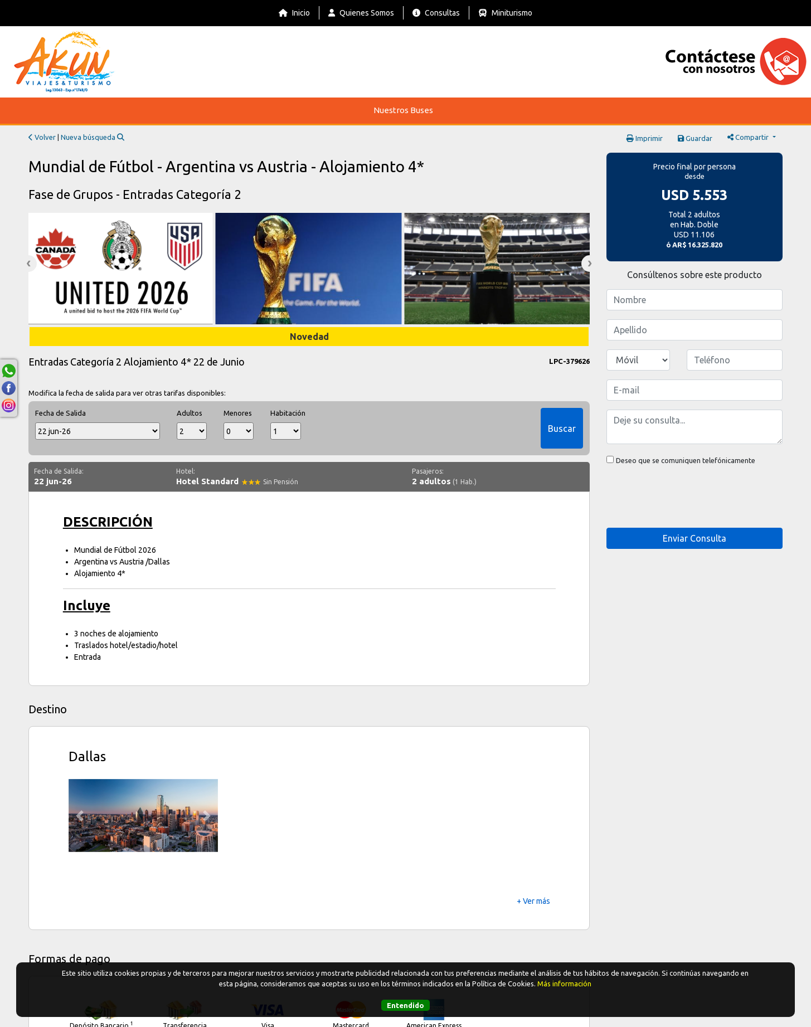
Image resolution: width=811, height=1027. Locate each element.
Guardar (695, 138)
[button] (80, 816)
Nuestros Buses (403, 110)
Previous (28, 263)
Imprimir (645, 138)
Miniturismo (505, 12)
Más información (564, 983)
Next (589, 263)
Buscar (562, 429)
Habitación (285, 413)
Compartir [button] (748, 137)
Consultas (436, 12)
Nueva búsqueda (92, 137)
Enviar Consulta (694, 538)
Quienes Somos (361, 12)
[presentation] (691, 497)
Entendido (405, 1005)
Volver (42, 137)
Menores (238, 413)
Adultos (189, 413)
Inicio (294, 12)
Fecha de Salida (60, 413)
